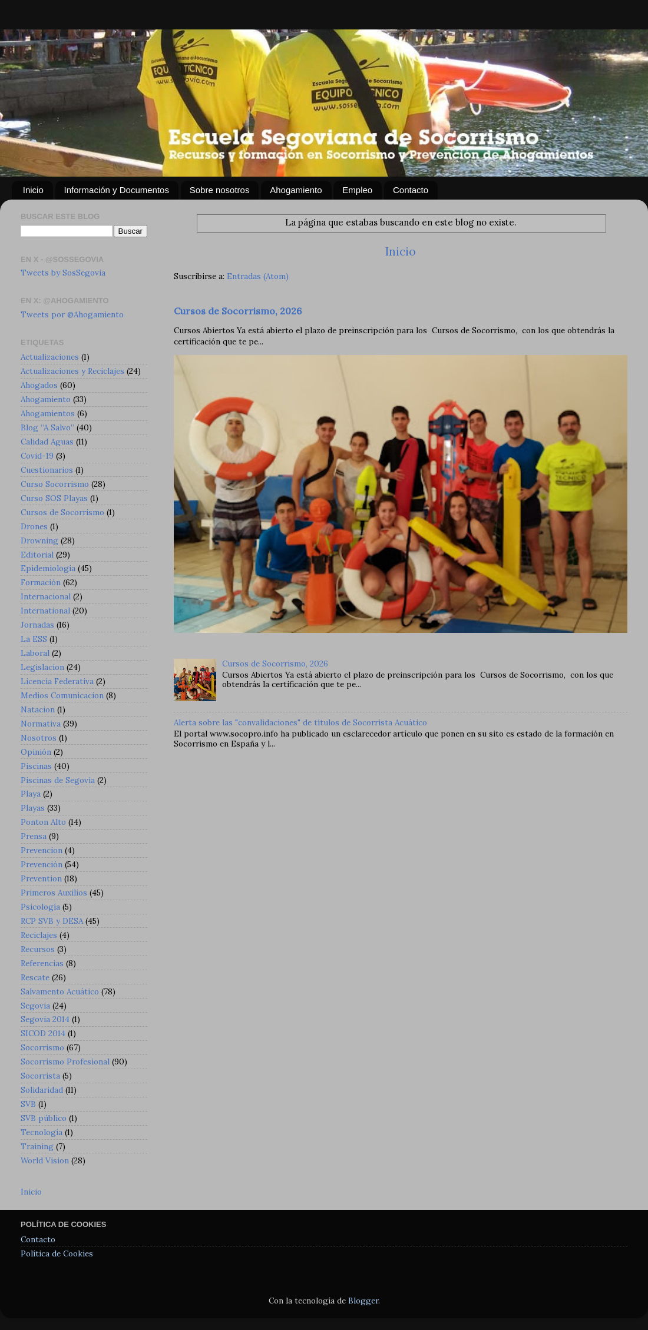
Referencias (42, 963)
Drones (34, 526)
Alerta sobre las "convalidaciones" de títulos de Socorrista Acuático (300, 722)
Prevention (41, 878)
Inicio (33, 190)
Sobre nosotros (220, 190)
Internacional (46, 596)
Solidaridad (42, 1089)
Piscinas (36, 766)
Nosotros (39, 737)
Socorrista (40, 1075)
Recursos (38, 949)
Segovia (35, 1005)
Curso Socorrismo (55, 484)
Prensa (34, 836)
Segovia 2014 (45, 1019)
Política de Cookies (57, 1253)
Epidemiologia (48, 568)
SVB (28, 1104)
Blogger (363, 1300)
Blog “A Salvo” (47, 427)
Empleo (357, 190)
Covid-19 (37, 455)
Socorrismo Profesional (65, 1061)
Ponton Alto (43, 822)
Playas (33, 807)
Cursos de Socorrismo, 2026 (238, 311)
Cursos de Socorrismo (62, 512)
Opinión (36, 752)
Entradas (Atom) (258, 276)
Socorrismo (42, 1047)
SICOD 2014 (43, 1033)
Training (37, 1146)
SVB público (44, 1118)
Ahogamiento (296, 190)
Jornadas (37, 624)
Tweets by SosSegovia (63, 272)
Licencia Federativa (57, 681)
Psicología (40, 906)
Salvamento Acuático (60, 991)
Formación (41, 582)
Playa (31, 793)
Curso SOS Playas (54, 498)
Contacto (410, 190)
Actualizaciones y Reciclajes (72, 371)
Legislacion (42, 667)
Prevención (41, 864)
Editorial (37, 554)
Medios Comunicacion (62, 695)
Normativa (41, 723)
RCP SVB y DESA (52, 921)
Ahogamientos (48, 413)
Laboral (35, 653)
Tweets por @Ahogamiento (72, 314)
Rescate (35, 977)
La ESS (34, 639)
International (45, 610)
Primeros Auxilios (54, 892)
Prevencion (41, 850)
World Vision (45, 1160)
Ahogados (39, 385)
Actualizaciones (50, 356)
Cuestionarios (47, 470)
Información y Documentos (116, 190)
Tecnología (41, 1132)
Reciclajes (39, 935)
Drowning (39, 540)
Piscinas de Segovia (58, 780)
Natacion (38, 709)
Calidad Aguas (47, 441)
